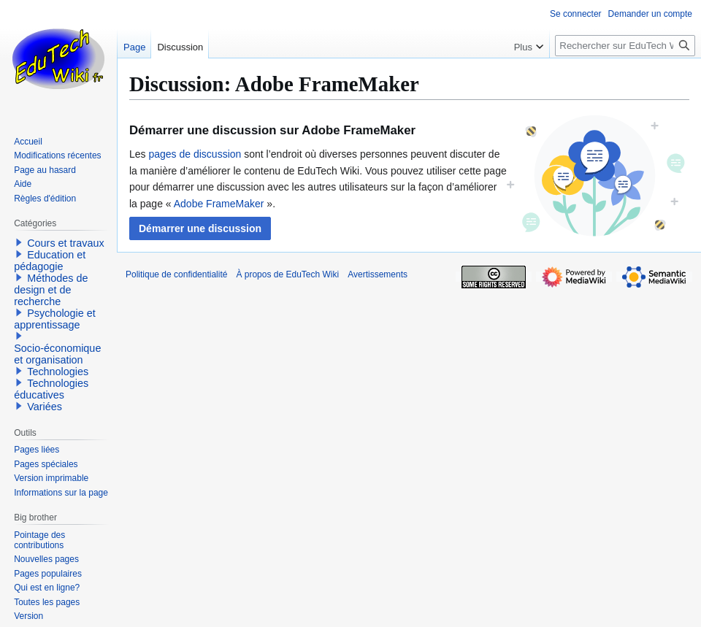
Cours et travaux (65, 243)
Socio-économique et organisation (57, 354)
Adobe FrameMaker (219, 203)
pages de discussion (194, 154)
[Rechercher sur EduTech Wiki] (625, 45)
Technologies (57, 371)
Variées (44, 406)
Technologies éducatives (51, 389)
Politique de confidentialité (176, 274)
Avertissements (377, 274)
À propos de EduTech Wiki (287, 274)
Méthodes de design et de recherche (51, 289)
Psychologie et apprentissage (55, 319)
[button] (200, 228)
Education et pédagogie (49, 260)
